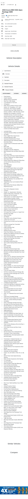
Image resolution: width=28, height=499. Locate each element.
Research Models (7, 89)
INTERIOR (24, 93)
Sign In (3, 4)
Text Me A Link (10, 4)
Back (2, 2)
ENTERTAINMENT (6, 93)
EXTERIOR (16, 93)
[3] (13, 19)
